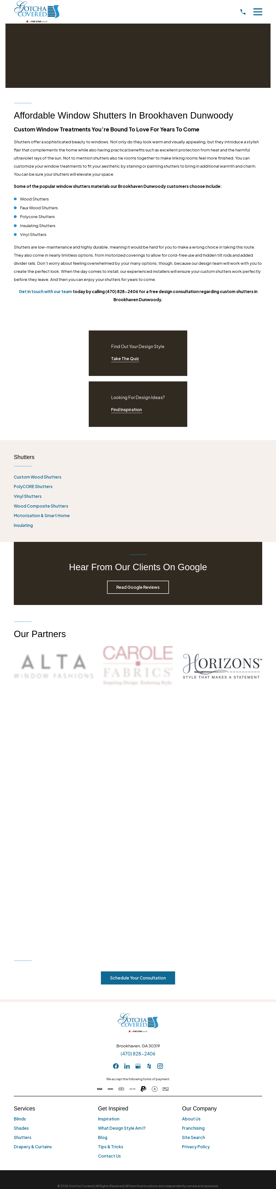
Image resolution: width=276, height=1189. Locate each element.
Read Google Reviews (138, 587)
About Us (191, 870)
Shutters (22, 888)
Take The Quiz (125, 358)
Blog (102, 888)
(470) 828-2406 (138, 805)
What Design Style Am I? (122, 879)
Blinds (20, 870)
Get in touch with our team (45, 291)
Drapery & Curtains (33, 898)
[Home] (37, 12)
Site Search (193, 888)
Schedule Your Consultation (138, 729)
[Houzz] (149, 817)
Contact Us (109, 907)
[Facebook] (116, 817)
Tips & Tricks (110, 898)
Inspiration (108, 870)
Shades (21, 879)
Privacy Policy (196, 898)
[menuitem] (138, 477)
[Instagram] (160, 817)
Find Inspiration (126, 409)
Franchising (193, 879)
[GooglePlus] (138, 817)
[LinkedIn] (127, 817)
